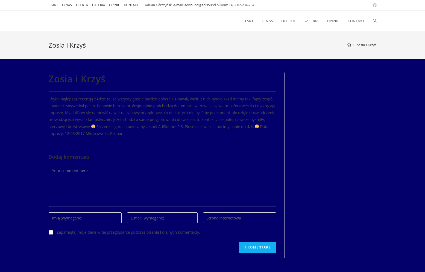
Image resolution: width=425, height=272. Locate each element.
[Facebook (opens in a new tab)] (374, 5)
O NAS (67, 5)
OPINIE (114, 5)
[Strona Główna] (349, 44)
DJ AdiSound (67, 20)
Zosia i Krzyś (366, 44)
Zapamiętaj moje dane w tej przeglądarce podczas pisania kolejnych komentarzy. (128, 232)
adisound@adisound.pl (201, 5)
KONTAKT (131, 5)
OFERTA (82, 5)
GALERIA (98, 5)
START (53, 5)
